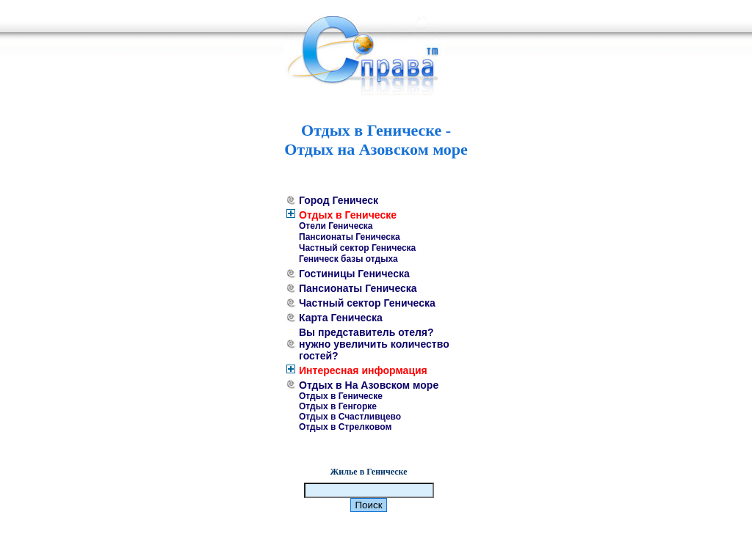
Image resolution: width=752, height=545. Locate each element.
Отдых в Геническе (348, 215)
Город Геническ (338, 200)
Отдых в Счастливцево (350, 417)
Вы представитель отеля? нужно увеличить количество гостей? (374, 344)
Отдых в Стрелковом (345, 427)
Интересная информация (363, 370)
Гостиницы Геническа (354, 273)
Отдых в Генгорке (338, 406)
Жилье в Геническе (368, 472)
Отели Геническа (336, 226)
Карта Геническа (341, 317)
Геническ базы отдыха (348, 259)
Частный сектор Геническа (357, 248)
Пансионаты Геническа (349, 237)
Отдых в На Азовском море (368, 385)
